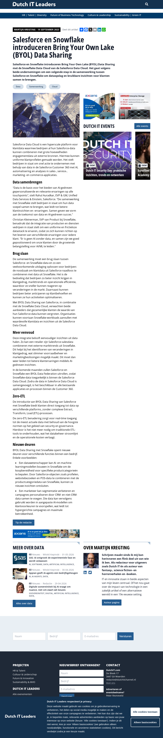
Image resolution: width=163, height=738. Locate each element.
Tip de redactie (23, 522)
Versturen (125, 636)
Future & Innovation (23, 678)
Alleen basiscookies (145, 722)
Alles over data (24, 603)
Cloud (54, 86)
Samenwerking (36, 86)
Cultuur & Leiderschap (25, 674)
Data (18, 86)
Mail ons (110, 682)
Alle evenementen (22, 694)
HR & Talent (19, 670)
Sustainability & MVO (24, 682)
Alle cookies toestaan (145, 711)
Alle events (142, 126)
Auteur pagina (111, 602)
